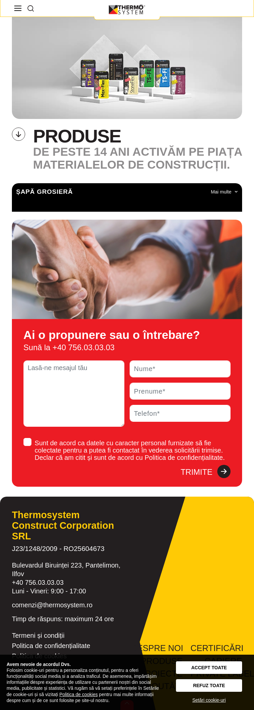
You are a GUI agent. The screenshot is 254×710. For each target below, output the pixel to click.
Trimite (206, 472)
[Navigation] (17, 8)
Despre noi (157, 648)
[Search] (30, 8)
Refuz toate (209, 685)
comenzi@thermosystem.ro (52, 605)
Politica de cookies (79, 694)
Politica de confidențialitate (51, 645)
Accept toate (209, 667)
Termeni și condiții (38, 635)
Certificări (216, 648)
